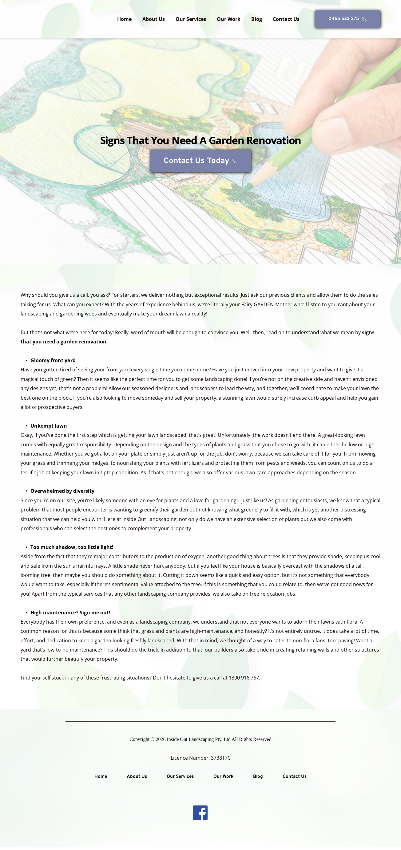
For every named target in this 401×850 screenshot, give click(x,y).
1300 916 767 (244, 681)
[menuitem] (124, 19)
